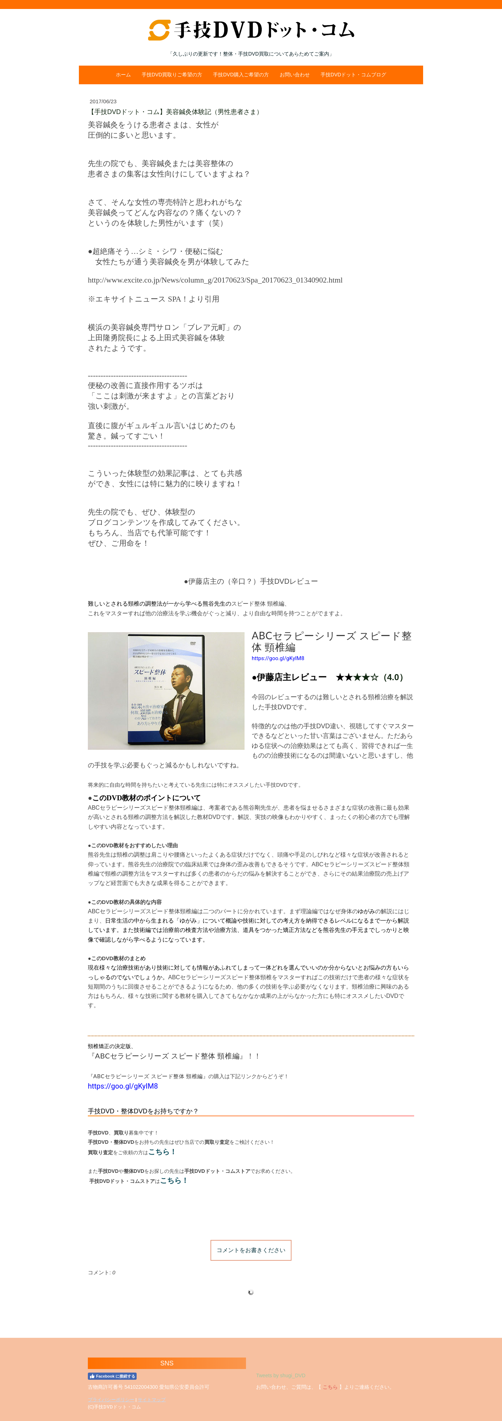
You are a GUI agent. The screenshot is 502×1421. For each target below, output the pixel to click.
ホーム (123, 74)
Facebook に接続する (112, 1376)
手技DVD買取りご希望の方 (172, 74)
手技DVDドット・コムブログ (354, 74)
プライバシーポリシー (111, 1399)
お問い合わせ (295, 74)
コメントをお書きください (251, 1250)
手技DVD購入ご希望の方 (241, 74)
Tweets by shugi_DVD (281, 1375)
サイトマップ (152, 1399)
